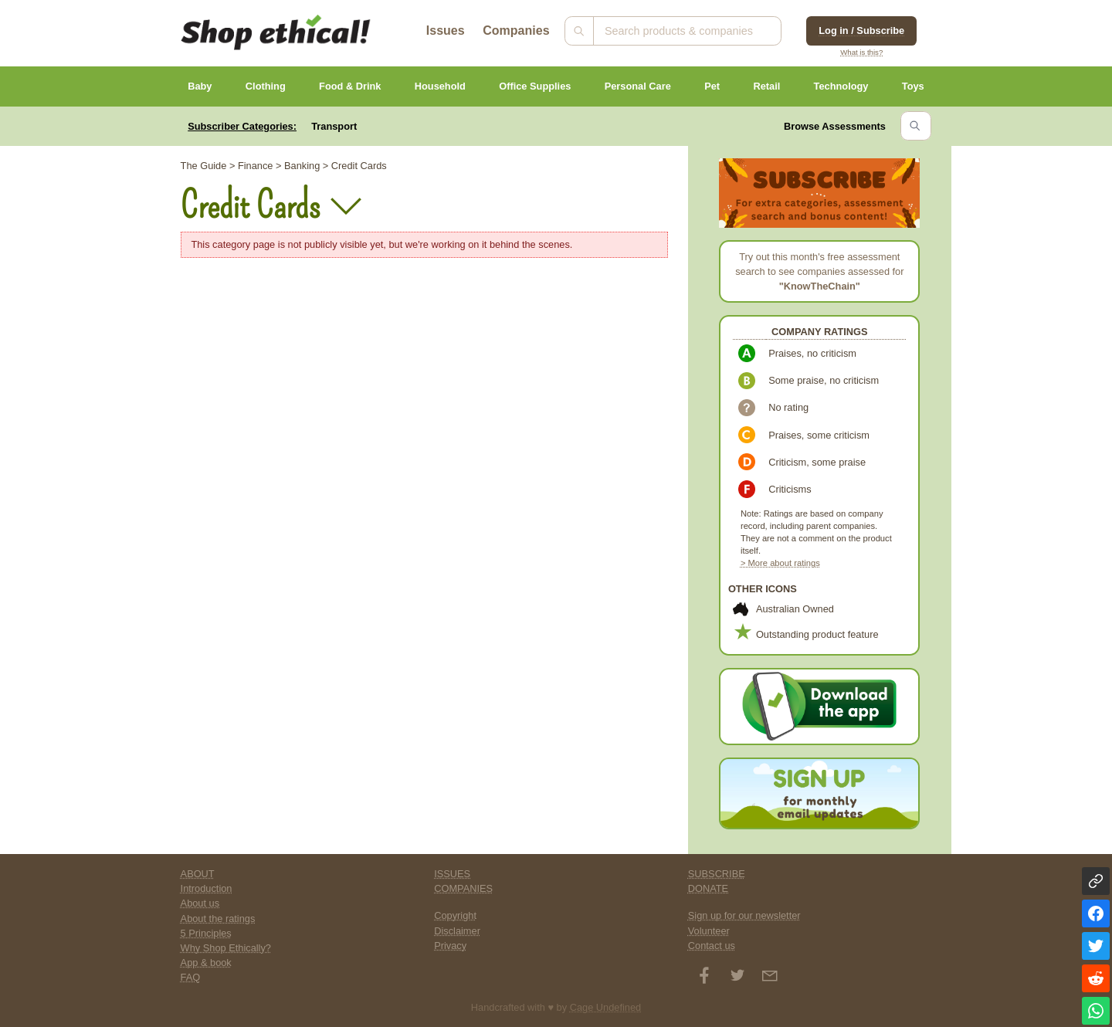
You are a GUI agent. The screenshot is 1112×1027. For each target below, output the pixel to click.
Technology (841, 86)
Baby (200, 86)
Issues (445, 30)
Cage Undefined (606, 1007)
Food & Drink (350, 86)
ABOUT (198, 874)
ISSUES (452, 874)
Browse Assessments (835, 126)
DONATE (708, 888)
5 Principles (206, 933)
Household (440, 86)
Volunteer (709, 931)
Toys (913, 86)
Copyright (455, 915)
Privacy (450, 945)
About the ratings (218, 918)
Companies (516, 30)
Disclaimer (457, 931)
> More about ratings (780, 563)
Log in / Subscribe (861, 30)
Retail (766, 86)
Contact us (711, 945)
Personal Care (638, 86)
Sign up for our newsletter (744, 915)
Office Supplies (535, 86)
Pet (712, 86)
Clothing (266, 86)
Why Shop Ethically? (226, 948)
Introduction (206, 888)
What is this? (861, 52)
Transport (334, 126)
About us (200, 903)
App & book (206, 962)
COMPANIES (463, 888)
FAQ (191, 977)
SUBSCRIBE (716, 874)
